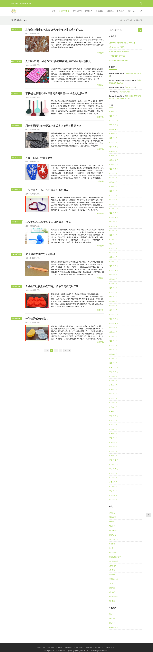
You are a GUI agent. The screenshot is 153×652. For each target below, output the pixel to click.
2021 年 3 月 (113, 301)
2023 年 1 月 (113, 204)
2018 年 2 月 (113, 451)
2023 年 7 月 (113, 178)
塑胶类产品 (77, 11)
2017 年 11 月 (113, 464)
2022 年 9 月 (113, 222)
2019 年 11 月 (113, 372)
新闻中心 (88, 11)
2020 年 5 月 (113, 345)
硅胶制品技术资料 (115, 557)
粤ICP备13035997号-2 (82, 651)
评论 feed (112, 623)
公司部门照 (112, 517)
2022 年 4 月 (113, 244)
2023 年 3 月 (113, 195)
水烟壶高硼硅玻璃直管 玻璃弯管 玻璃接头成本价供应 (54, 29)
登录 (110, 614)
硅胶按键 (112, 575)
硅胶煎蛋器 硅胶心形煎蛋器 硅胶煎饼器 (47, 189)
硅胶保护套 (112, 552)
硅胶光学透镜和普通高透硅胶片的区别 (122, 43)
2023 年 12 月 (113, 160)
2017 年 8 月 (113, 478)
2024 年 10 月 (113, 147)
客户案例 (50, 647)
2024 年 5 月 (113, 156)
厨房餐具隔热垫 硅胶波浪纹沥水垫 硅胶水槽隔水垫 (53, 125)
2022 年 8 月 (113, 226)
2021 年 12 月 (113, 262)
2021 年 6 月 (113, 288)
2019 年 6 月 (113, 385)
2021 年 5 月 (113, 292)
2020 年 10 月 (113, 323)
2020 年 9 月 (113, 328)
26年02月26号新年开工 (117, 56)
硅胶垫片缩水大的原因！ (117, 47)
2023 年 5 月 (113, 186)
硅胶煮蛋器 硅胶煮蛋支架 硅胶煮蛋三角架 (48, 222)
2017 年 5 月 (113, 491)
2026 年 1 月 (113, 116)
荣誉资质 (112, 601)
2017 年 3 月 (113, 500)
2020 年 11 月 (113, 319)
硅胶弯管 (112, 570)
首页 (53, 11)
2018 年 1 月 (113, 456)
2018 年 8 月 (113, 425)
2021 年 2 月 (113, 306)
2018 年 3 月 (113, 447)
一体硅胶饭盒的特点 (36, 318)
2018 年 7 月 (113, 429)
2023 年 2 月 (113, 200)
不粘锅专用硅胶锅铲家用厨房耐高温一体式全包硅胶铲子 (56, 93)
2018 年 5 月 (113, 438)
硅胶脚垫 (112, 588)
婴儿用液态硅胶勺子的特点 (40, 254)
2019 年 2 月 (113, 403)
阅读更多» (100, 53)
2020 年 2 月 (113, 358)
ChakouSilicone (103, 651)
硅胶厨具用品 (35, 33)
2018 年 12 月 (113, 411)
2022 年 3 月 (113, 248)
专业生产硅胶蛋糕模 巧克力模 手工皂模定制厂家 (52, 286)
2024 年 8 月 (113, 151)
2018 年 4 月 (113, 442)
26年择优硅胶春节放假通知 (118, 60)
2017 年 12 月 (113, 460)
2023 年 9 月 (113, 173)
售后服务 (112, 526)
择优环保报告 (113, 539)
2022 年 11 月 (113, 213)
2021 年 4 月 (113, 297)
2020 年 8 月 (113, 332)
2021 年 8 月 (113, 279)
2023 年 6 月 (113, 182)
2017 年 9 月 (113, 473)
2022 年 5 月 (113, 239)
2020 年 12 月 (113, 314)
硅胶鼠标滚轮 (113, 596)
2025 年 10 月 (113, 129)
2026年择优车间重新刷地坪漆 (119, 52)
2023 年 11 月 (113, 164)
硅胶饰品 (112, 592)
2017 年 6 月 (113, 486)
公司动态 (112, 513)
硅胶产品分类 (64, 11)
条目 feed (112, 618)
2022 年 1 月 (113, 257)
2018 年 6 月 (113, 434)
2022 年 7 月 (113, 231)
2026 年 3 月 (113, 111)
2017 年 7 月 (113, 482)
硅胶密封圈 (112, 566)
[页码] (69, 350)
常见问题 (99, 11)
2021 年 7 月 (113, 284)
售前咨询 (112, 522)
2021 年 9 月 (113, 275)
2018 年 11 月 (113, 416)
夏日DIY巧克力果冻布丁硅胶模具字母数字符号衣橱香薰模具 (58, 61)
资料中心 (131, 11)
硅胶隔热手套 (130, 87)
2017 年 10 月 (113, 469)
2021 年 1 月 (113, 310)
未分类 (111, 548)
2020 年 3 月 (113, 354)
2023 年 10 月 (113, 169)
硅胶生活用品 (113, 579)
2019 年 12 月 (113, 367)
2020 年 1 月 (113, 363)
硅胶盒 (111, 583)
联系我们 (120, 11)
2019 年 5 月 (113, 389)
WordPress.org (114, 627)
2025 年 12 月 (113, 120)
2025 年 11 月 (113, 125)
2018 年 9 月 (113, 420)
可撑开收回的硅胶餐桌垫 (39, 157)
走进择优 (110, 11)
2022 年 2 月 (113, 253)
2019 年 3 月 (113, 398)
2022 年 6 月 (113, 235)
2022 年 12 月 (113, 209)
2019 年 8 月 (113, 376)
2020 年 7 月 (113, 336)
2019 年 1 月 (113, 407)
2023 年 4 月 (113, 191)
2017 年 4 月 (113, 495)
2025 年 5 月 (113, 138)
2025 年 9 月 (113, 133)
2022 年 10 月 (113, 217)
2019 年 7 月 (113, 381)
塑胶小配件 (112, 530)
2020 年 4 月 (113, 350)
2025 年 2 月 (113, 142)
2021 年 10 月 (113, 270)
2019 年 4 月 (113, 394)
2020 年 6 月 (113, 341)
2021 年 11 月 (113, 266)
